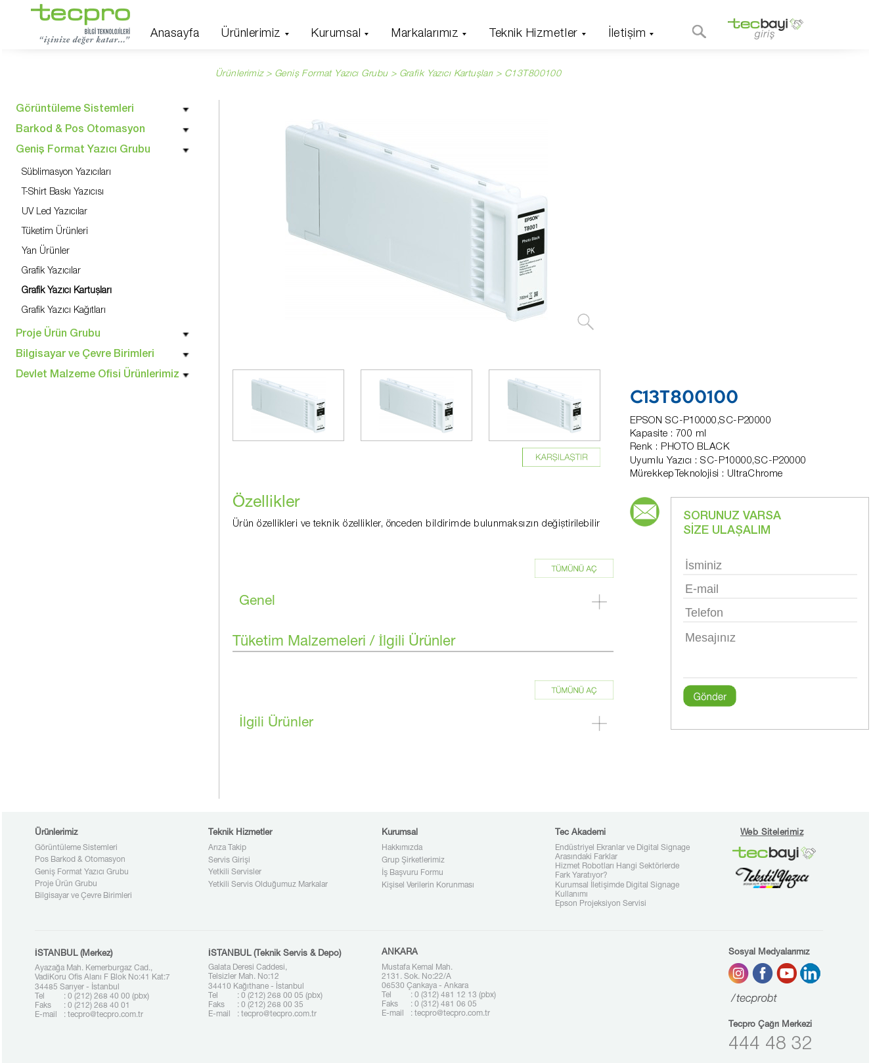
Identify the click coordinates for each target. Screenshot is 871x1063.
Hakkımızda (402, 848)
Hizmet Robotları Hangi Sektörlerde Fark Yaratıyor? (617, 871)
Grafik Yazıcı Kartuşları (446, 74)
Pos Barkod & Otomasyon (80, 860)
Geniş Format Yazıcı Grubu (82, 872)
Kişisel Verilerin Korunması (428, 885)
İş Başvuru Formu (412, 873)
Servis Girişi (229, 860)
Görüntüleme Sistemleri (76, 848)
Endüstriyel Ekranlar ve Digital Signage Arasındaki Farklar (622, 852)
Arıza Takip (227, 848)
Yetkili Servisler (234, 872)
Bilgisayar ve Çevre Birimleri (83, 896)
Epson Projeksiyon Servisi (600, 904)
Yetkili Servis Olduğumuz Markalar (268, 885)
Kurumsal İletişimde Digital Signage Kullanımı (617, 890)
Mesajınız (770, 653)
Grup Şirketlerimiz (413, 860)
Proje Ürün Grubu (66, 884)
